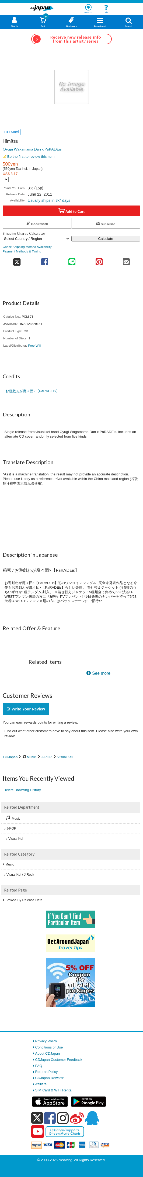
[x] (37, 1118)
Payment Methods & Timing (22, 251)
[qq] (92, 1118)
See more (101, 673)
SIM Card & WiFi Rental (53, 1090)
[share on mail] (126, 260)
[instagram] (63, 1118)
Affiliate (41, 1084)
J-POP (46, 757)
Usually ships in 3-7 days (49, 200)
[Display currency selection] (6, 179)
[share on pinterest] (99, 260)
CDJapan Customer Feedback (58, 1060)
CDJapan (10, 757)
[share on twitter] (17, 260)
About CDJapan (47, 1053)
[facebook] (50, 1118)
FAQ (38, 1066)
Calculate (105, 239)
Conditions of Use (49, 1047)
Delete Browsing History (22, 790)
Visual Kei (65, 757)
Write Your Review (26, 709)
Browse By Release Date (23, 900)
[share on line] (71, 260)
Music (31, 757)
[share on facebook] (44, 260)
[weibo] (77, 1118)
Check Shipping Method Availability (27, 246)
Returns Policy (46, 1072)
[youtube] (37, 1131)
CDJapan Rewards (50, 1078)
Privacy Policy (46, 1041)
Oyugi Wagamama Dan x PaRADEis (32, 149)
